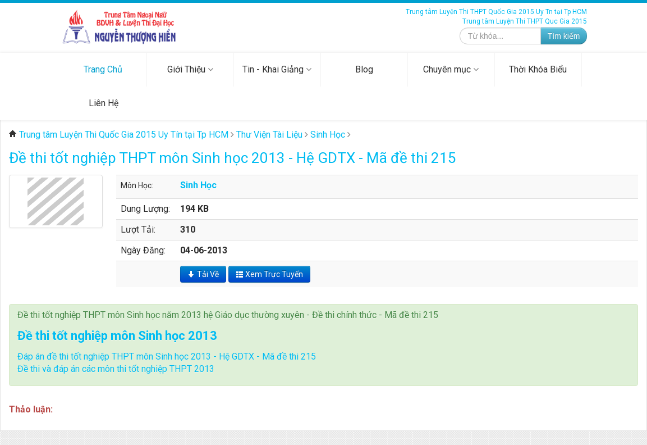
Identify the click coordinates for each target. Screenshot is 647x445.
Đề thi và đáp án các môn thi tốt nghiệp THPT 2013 (115, 369)
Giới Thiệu (190, 69)
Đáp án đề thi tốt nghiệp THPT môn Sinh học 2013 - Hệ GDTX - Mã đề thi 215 (166, 356)
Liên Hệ (103, 103)
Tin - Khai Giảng (276, 69)
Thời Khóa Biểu (538, 69)
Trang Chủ (103, 69)
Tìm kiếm (564, 35)
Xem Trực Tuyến (269, 274)
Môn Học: (137, 185)
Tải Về (203, 274)
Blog (364, 69)
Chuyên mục (451, 69)
